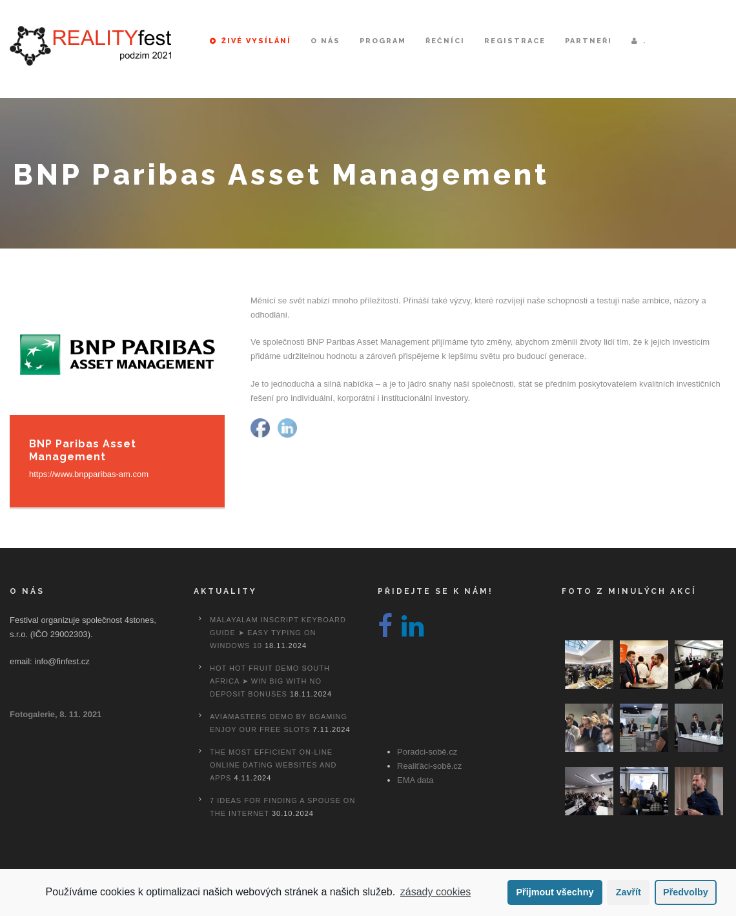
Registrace (515, 41)
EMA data (415, 780)
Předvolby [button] (685, 892)
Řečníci (445, 41)
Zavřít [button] (628, 892)
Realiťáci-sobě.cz (429, 766)
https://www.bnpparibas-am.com (88, 474)
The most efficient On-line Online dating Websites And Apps (273, 765)
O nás (325, 41)
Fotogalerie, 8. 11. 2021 (55, 714)
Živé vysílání (250, 41)
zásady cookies (435, 891)
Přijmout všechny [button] (554, 892)
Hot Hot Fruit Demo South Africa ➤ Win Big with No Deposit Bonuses (270, 681)
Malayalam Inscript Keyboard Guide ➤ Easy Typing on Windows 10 (278, 632)
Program (383, 41)
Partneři (588, 41)
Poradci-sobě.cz (427, 752)
